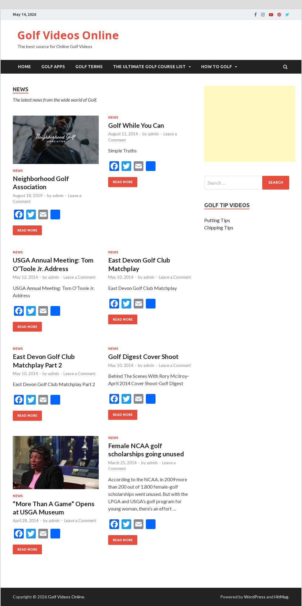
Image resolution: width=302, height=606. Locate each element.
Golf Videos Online (68, 35)
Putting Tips (217, 220)
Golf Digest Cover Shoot (143, 356)
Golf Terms (89, 66)
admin (58, 195)
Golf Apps (53, 66)
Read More (25, 228)
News (18, 170)
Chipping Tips (218, 227)
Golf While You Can (136, 125)
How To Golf (216, 66)
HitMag (281, 596)
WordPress (255, 596)
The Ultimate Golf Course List (149, 66)
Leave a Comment (79, 277)
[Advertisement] (249, 124)
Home (24, 66)
